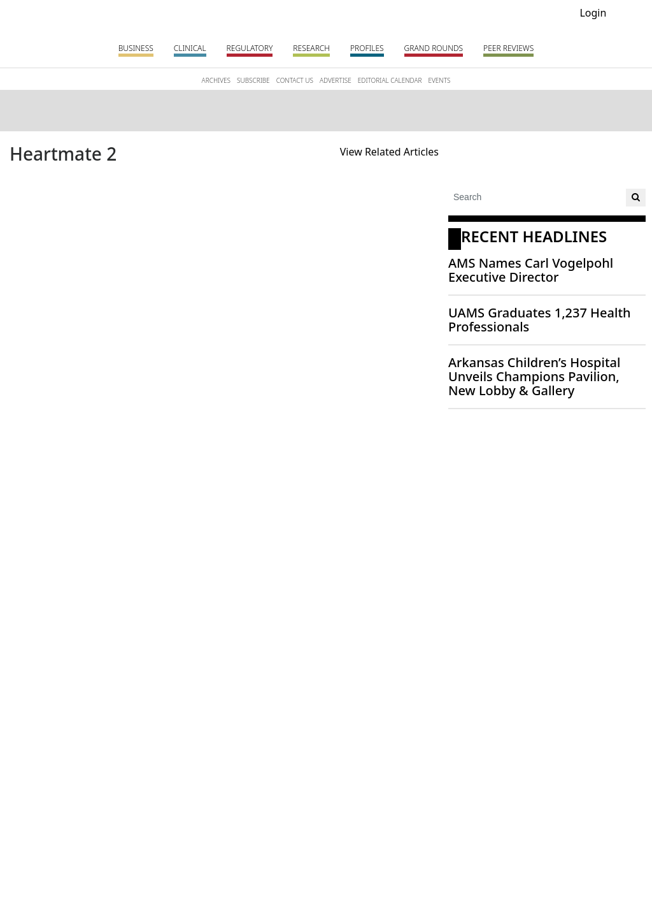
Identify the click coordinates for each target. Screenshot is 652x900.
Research (311, 48)
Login (592, 13)
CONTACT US (294, 80)
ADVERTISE (335, 80)
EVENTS (439, 80)
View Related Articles (389, 152)
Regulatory (250, 48)
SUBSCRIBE (253, 80)
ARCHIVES (216, 80)
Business (135, 48)
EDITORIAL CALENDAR (390, 80)
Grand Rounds (433, 48)
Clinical (190, 48)
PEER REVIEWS (508, 48)
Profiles (367, 48)
